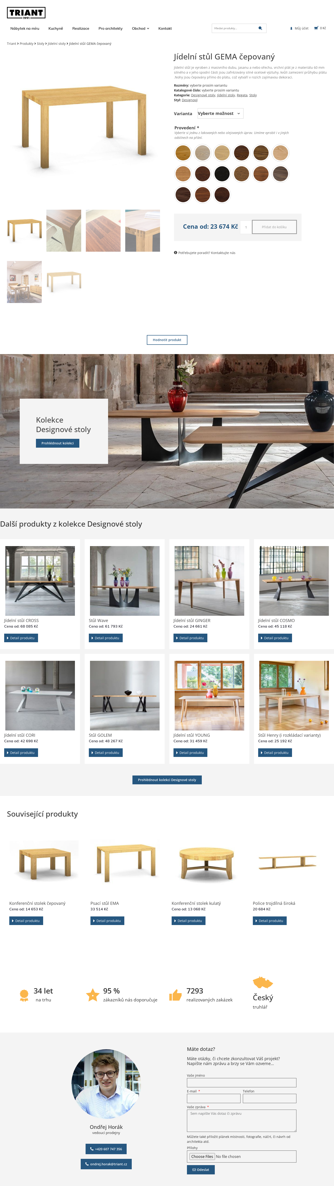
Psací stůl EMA (104, 903)
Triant (11, 43)
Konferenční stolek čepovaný (37, 903)
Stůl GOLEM (100, 735)
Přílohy (192, 1148)
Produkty (26, 43)
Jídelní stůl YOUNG (191, 735)
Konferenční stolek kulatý (196, 903)
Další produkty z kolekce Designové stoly (71, 524)
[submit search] (260, 28)
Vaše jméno (196, 1076)
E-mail (192, 1091)
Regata (242, 95)
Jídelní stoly (57, 43)
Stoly (40, 43)
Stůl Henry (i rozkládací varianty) (289, 735)
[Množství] (246, 227)
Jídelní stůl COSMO (276, 620)
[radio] (183, 153)
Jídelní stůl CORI (19, 735)
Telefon (248, 1091)
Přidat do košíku (274, 227)
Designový (190, 100)
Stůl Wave (98, 620)
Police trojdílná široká (274, 903)
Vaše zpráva (196, 1107)
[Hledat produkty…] (239, 28)
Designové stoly (203, 95)
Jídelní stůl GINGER (191, 620)
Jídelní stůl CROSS (21, 620)
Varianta (183, 113)
